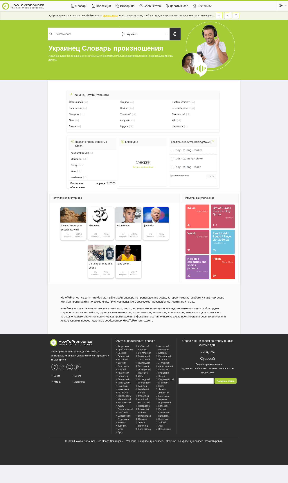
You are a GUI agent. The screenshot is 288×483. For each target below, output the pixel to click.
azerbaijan (162, 349)
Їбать (73, 171)
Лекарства (78, 381)
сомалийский (144, 415)
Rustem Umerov (181, 101)
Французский (143, 369)
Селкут (74, 165)
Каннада (141, 386)
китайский (142, 399)
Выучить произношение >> (207, 364)
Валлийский (163, 429)
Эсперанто (122, 366)
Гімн (71, 120)
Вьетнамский (143, 429)
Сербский (121, 412)
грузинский (122, 372)
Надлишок (177, 126)
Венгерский (122, 379)
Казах (160, 386)
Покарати (74, 114)
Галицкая (162, 369)
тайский (161, 422)
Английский (163, 362)
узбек (119, 429)
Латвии (140, 392)
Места (76, 375)
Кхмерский (122, 389)
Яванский (121, 386)
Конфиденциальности (151, 441)
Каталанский (163, 356)
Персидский (143, 405)
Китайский (121, 359)
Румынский (143, 409)
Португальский (124, 409)
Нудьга (124, 126)
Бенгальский (143, 352)
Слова (55, 375)
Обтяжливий (76, 101)
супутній (124, 120)
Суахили (141, 419)
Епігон (72, 126)
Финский (120, 369)
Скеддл (124, 101)
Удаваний (125, 114)
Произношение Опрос (179, 176)
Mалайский (143, 396)
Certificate (202, 6)
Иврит (140, 376)
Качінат (124, 107)
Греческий (162, 372)
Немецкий (142, 372)
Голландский (143, 362)
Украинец (142, 425)
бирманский (143, 356)
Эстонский (142, 366)
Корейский (142, 389)
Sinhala (141, 412)
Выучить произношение (143, 167)
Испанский (162, 415)
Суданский (122, 419)
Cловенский (122, 415)
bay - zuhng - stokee (189, 150)
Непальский (143, 402)
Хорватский (143, 359)
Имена (55, 381)
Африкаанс (122, 346)
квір (174, 120)
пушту (119, 405)
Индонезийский (165, 379)
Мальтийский (123, 399)
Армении (141, 349)
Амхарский (162, 346)
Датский (120, 362)
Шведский (162, 419)
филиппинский (164, 366)
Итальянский (143, 382)
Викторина (124, 6)
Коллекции (101, 6)
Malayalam (163, 396)
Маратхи (161, 399)
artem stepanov (181, 107)
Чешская (161, 359)
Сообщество (149, 6)
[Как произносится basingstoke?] (213, 142)
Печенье (171, 441)
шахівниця (76, 177)
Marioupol (76, 158)
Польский (162, 405)
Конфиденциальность (191, 441)
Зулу (119, 432)
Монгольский (123, 402)
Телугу (140, 422)
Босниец (161, 352)
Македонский (123, 396)
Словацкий (163, 412)
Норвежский (163, 402)
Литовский (162, 392)
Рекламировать (214, 441)
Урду (159, 425)
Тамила (120, 422)
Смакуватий (178, 114)
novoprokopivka (80, 152)
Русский (161, 409)
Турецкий (121, 425)
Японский (162, 382)
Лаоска (160, 389)
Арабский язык (124, 349)
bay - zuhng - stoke (188, 167)
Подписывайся (225, 381)
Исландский (143, 379)
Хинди (160, 376)
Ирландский (122, 382)
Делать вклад (176, 6)
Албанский (142, 346)
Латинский (121, 392)
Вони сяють (75, 107)
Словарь (78, 6)
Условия (131, 441)
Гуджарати (121, 376)
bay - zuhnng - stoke (189, 158)
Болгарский (122, 356)
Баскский (121, 352)
